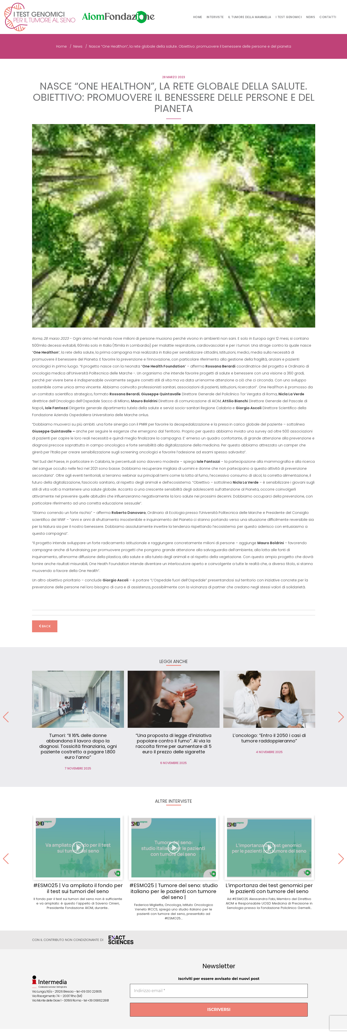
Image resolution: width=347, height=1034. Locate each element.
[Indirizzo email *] (219, 991)
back (45, 626)
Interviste (215, 17)
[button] (341, 717)
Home (197, 17)
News (310, 17)
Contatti (327, 17)
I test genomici (289, 17)
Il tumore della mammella (249, 17)
